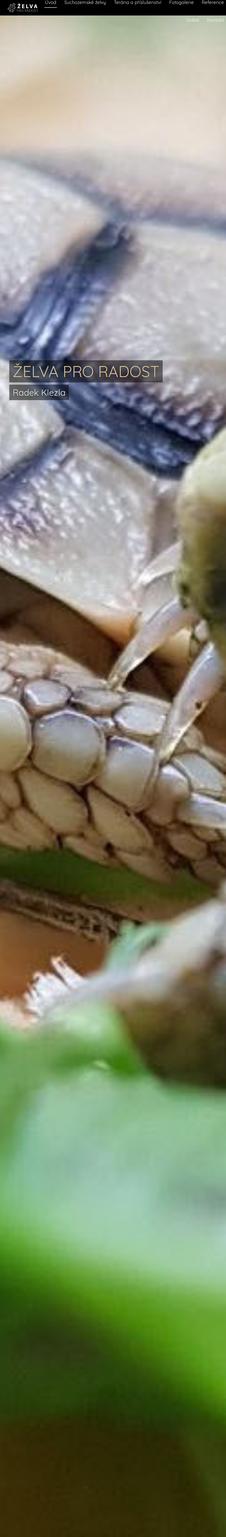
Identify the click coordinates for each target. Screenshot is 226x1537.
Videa (192, 20)
